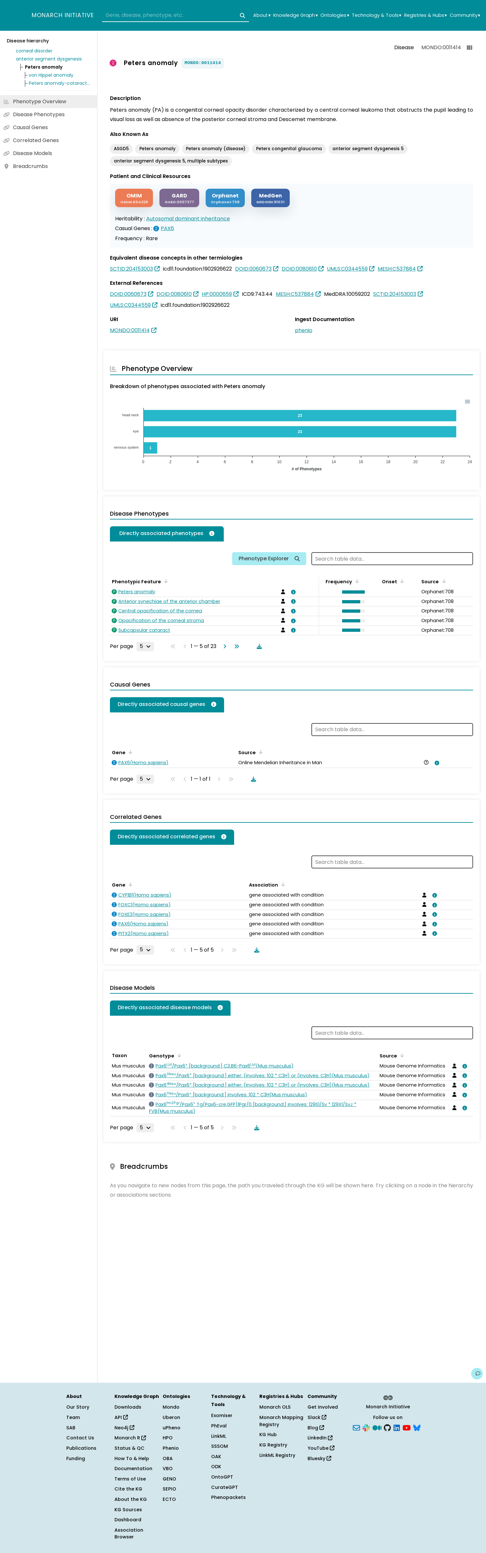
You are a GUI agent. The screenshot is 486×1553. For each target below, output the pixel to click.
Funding (75, 1458)
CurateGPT (224, 1487)
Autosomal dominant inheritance (188, 218)
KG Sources (128, 1509)
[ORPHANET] (225, 198)
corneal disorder (34, 51)
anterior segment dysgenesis (49, 59)
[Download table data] (258, 646)
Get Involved (323, 1407)
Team (73, 1417)
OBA (168, 1458)
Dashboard (127, 1519)
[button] (352, 592)
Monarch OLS (275, 1407)
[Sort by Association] (282, 884)
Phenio (171, 1448)
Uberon (171, 1417)
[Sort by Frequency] (356, 581)
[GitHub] (387, 1427)
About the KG (130, 1499)
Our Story (77, 1407)
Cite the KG (128, 1489)
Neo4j (124, 1428)
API (121, 1417)
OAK (216, 1456)
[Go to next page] (223, 646)
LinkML (218, 1436)
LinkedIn (320, 1438)
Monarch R (130, 1438)
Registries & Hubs (425, 15)
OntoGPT (222, 1477)
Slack (317, 1417)
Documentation (133, 1468)
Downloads (127, 1407)
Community (465, 15)
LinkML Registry (277, 1455)
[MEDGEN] (270, 198)
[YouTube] (407, 1427)
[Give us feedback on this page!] (477, 1374)
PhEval (219, 1426)
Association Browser (128, 1533)
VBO (168, 1468)
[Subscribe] (356, 1427)
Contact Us (80, 1438)
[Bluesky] (416, 1427)
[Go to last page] (235, 646)
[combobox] (175, 15)
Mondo (171, 1407)
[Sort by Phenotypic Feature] (165, 581)
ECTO (169, 1499)
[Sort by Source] (443, 581)
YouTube (321, 1448)
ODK (216, 1466)
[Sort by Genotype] (178, 1055)
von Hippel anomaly (51, 75)
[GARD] (179, 198)
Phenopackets (228, 1497)
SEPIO (169, 1489)
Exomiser (221, 1415)
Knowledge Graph (295, 15)
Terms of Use (130, 1479)
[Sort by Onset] (401, 581)
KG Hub (268, 1434)
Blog (316, 1428)
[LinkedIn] (397, 1427)
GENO (169, 1479)
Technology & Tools (376, 15)
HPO (168, 1438)
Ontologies (334, 15)
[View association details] (292, 592)
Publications (81, 1448)
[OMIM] (134, 198)
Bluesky (319, 1458)
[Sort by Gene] (129, 752)
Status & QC (129, 1448)
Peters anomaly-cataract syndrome (59, 83)
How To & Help (131, 1458)
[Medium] (377, 1427)
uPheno (171, 1428)
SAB (70, 1428)
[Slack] (366, 1427)
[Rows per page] (145, 646)
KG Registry (273, 1445)
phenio (303, 330)
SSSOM (219, 1446)
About (261, 15)
